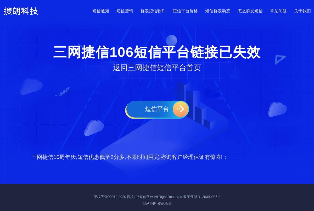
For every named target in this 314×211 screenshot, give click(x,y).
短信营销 (124, 10)
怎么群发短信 (250, 10)
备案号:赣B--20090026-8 (201, 197)
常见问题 (278, 10)
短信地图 (164, 204)
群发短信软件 (153, 10)
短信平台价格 (185, 10)
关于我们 (302, 10)
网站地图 (149, 204)
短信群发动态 (217, 10)
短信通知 (100, 10)
